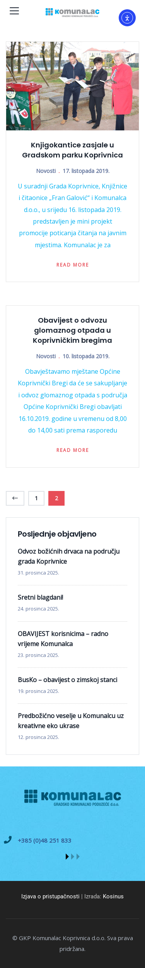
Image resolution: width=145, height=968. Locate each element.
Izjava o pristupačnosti (50, 896)
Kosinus (113, 896)
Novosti (46, 170)
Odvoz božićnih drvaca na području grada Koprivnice (68, 556)
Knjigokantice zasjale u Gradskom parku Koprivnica (72, 150)
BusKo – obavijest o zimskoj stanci (67, 680)
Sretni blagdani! (40, 597)
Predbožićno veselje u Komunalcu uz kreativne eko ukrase (71, 720)
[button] (67, 856)
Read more (72, 265)
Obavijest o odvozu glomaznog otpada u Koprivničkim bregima (72, 330)
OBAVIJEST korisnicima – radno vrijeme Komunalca (63, 638)
